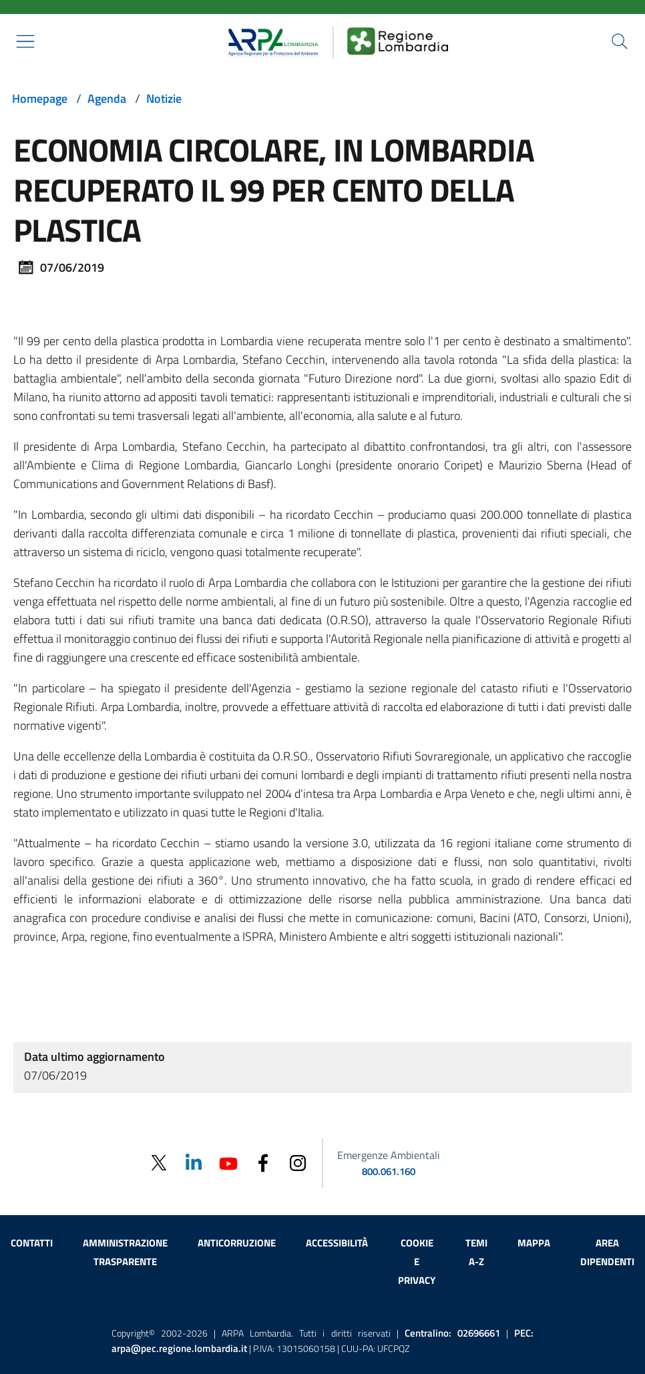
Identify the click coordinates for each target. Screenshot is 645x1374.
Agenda (106, 98)
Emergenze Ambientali (388, 1155)
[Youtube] (228, 1162)
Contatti (32, 1242)
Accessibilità (337, 1242)
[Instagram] (297, 1162)
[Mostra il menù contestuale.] (25, 41)
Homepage (39, 98)
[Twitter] (159, 1162)
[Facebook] (263, 1162)
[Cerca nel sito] (619, 41)
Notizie (164, 98)
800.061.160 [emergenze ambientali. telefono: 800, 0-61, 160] (388, 1171)
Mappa (533, 1242)
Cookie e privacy (416, 1261)
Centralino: (452, 1333)
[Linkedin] (193, 1162)
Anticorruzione (237, 1242)
